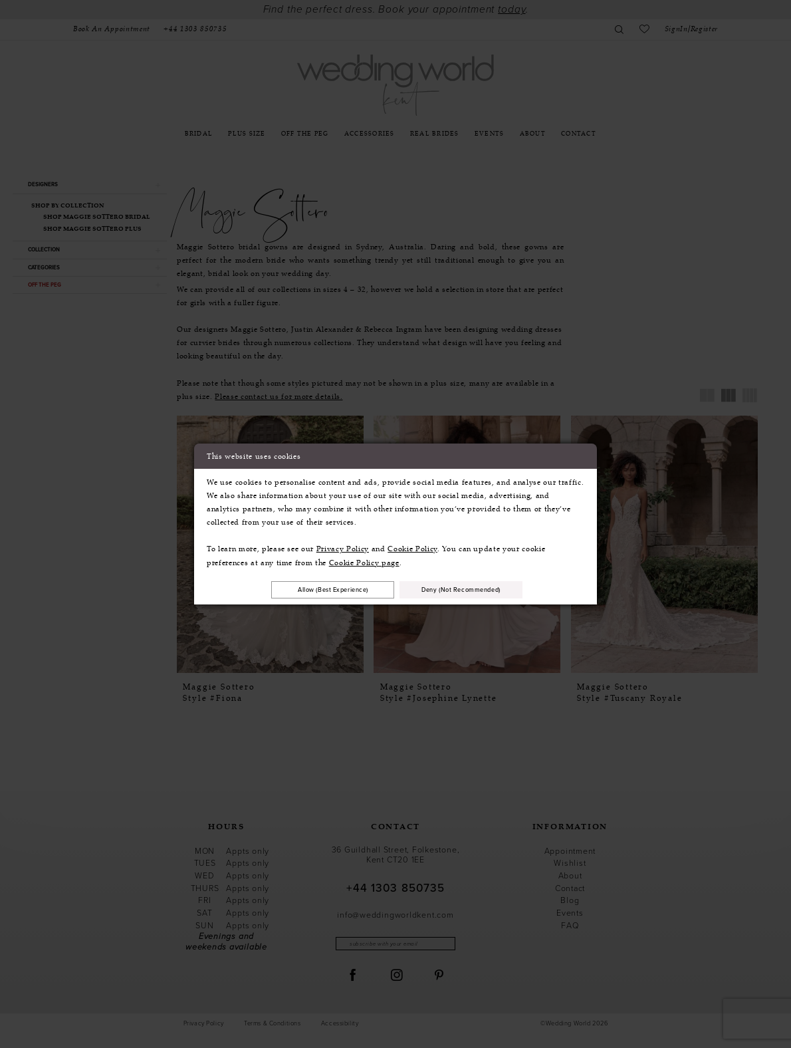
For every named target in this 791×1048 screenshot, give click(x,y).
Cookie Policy (412, 547)
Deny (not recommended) (473, 590)
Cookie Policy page (364, 561)
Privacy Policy (342, 547)
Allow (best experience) (321, 590)
